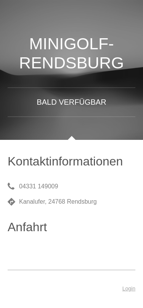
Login (128, 288)
